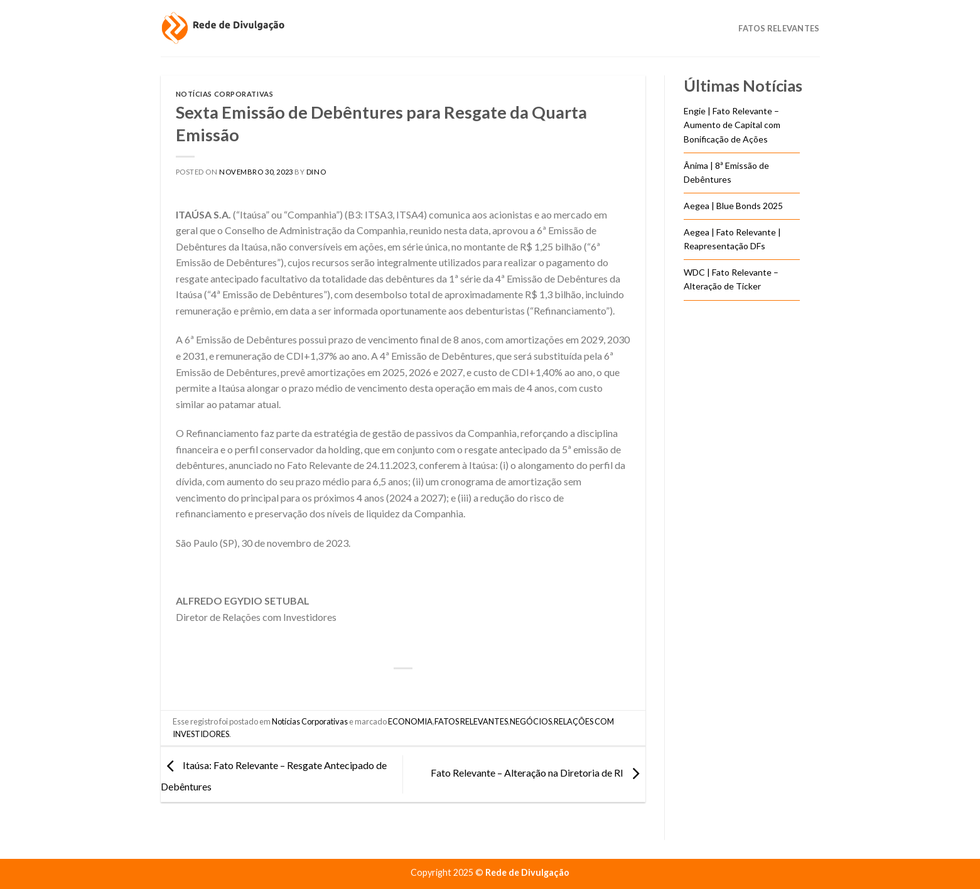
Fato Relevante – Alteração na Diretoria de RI (538, 773)
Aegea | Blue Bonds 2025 (733, 205)
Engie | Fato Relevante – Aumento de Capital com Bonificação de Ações (732, 124)
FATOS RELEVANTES (471, 721)
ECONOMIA (410, 721)
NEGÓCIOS (531, 721)
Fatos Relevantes (778, 28)
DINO (316, 172)
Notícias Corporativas (225, 94)
